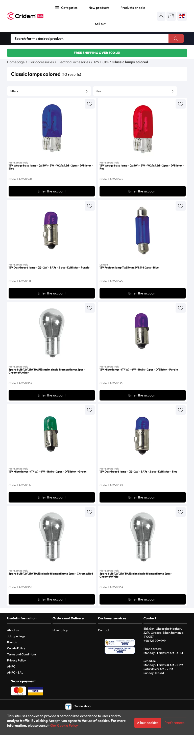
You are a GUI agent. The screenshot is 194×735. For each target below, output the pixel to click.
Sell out (100, 24)
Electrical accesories (74, 62)
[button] (161, 16)
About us (13, 630)
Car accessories (41, 62)
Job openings (16, 636)
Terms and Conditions (21, 654)
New (98, 91)
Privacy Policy (16, 660)
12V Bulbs (101, 62)
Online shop (78, 706)
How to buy (60, 630)
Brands (12, 642)
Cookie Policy (16, 648)
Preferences (174, 722)
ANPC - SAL (15, 672)
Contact (103, 630)
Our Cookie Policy (64, 725)
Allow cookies (147, 722)
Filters (14, 91)
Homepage (16, 62)
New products (99, 8)
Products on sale (132, 8)
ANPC (11, 666)
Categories (69, 8)
